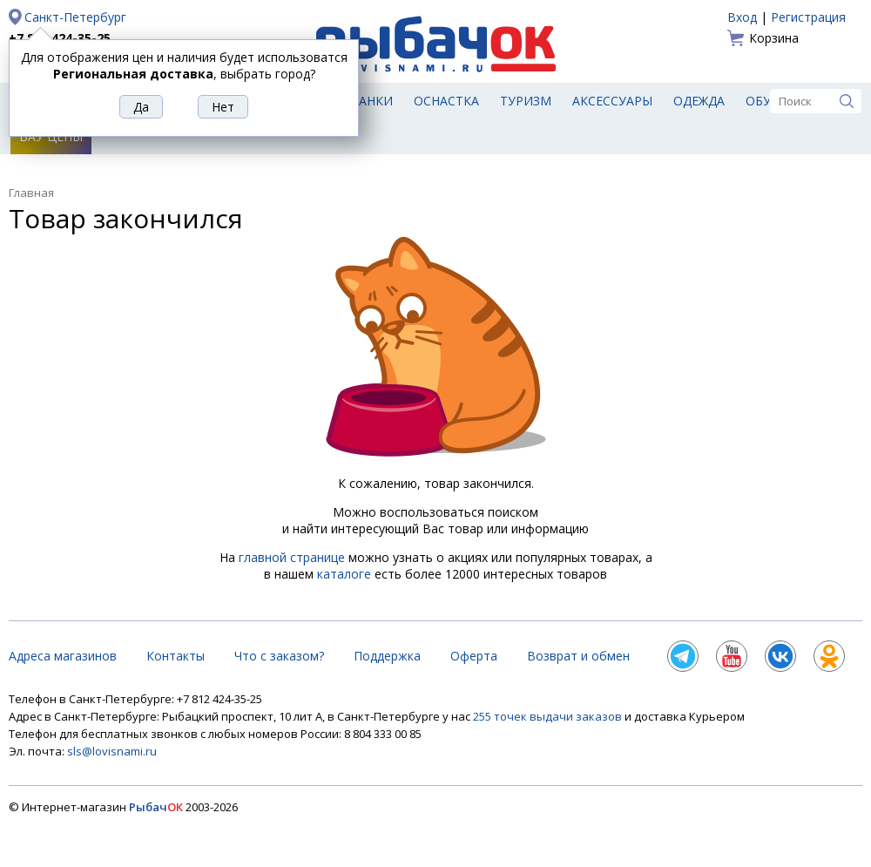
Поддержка (387, 655)
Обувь (767, 100)
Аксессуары (612, 100)
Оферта (473, 655)
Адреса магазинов (63, 655)
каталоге (344, 574)
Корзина (774, 38)
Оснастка (446, 100)
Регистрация (808, 17)
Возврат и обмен (578, 655)
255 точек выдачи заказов (549, 716)
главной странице (292, 557)
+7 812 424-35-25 (60, 38)
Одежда (699, 100)
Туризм (525, 100)
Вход (742, 17)
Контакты (175, 655)
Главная (31, 192)
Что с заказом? (279, 655)
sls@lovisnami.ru (112, 751)
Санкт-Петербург (75, 17)
